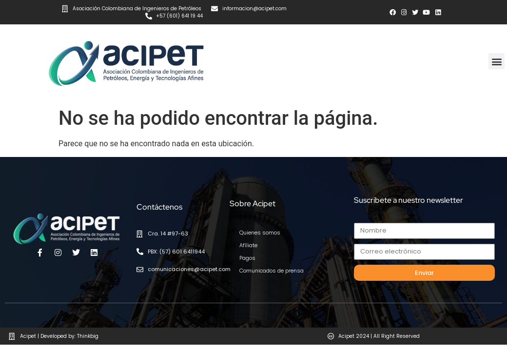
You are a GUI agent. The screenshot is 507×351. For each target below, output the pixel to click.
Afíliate (247, 239)
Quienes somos (257, 227)
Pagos (246, 252)
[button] (496, 55)
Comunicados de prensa (268, 265)
